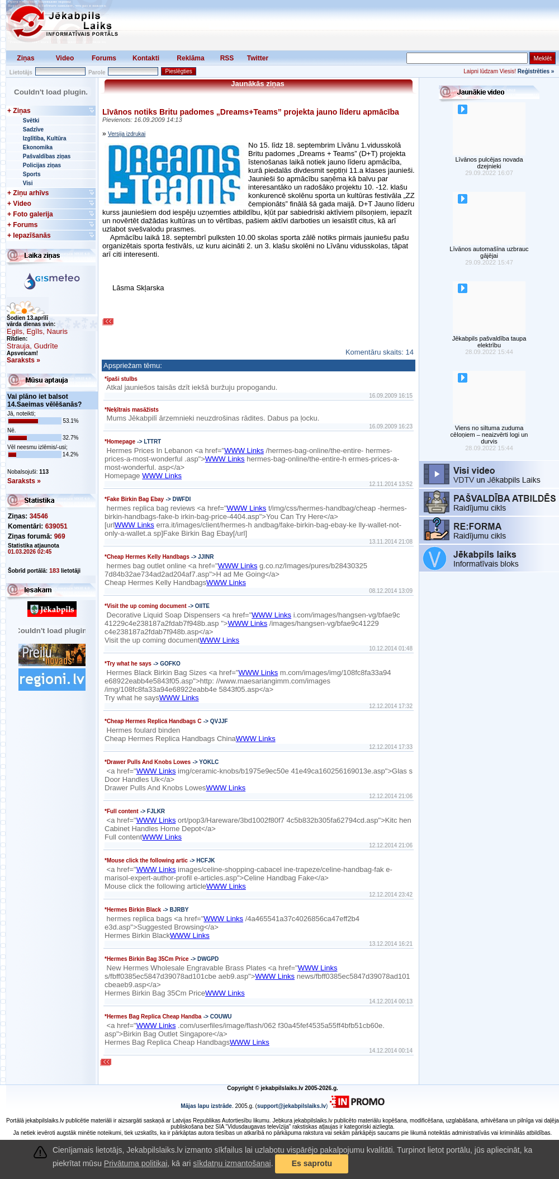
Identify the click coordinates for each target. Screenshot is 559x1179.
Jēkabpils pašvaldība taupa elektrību (489, 341)
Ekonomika (38, 147)
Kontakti (145, 58)
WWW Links (244, 450)
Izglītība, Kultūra (45, 138)
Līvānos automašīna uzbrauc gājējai (488, 252)
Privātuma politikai (136, 1163)
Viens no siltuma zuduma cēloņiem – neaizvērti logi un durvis (489, 435)
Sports (32, 174)
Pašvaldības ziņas (47, 156)
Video (65, 58)
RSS (227, 58)
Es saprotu (312, 1163)
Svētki (31, 120)
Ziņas (25, 58)
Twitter (257, 58)
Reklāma (190, 58)
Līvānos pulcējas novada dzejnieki (489, 162)
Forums (104, 58)
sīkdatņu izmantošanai (232, 1163)
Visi (28, 183)
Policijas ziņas (42, 165)
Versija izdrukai (126, 134)
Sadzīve (33, 129)
